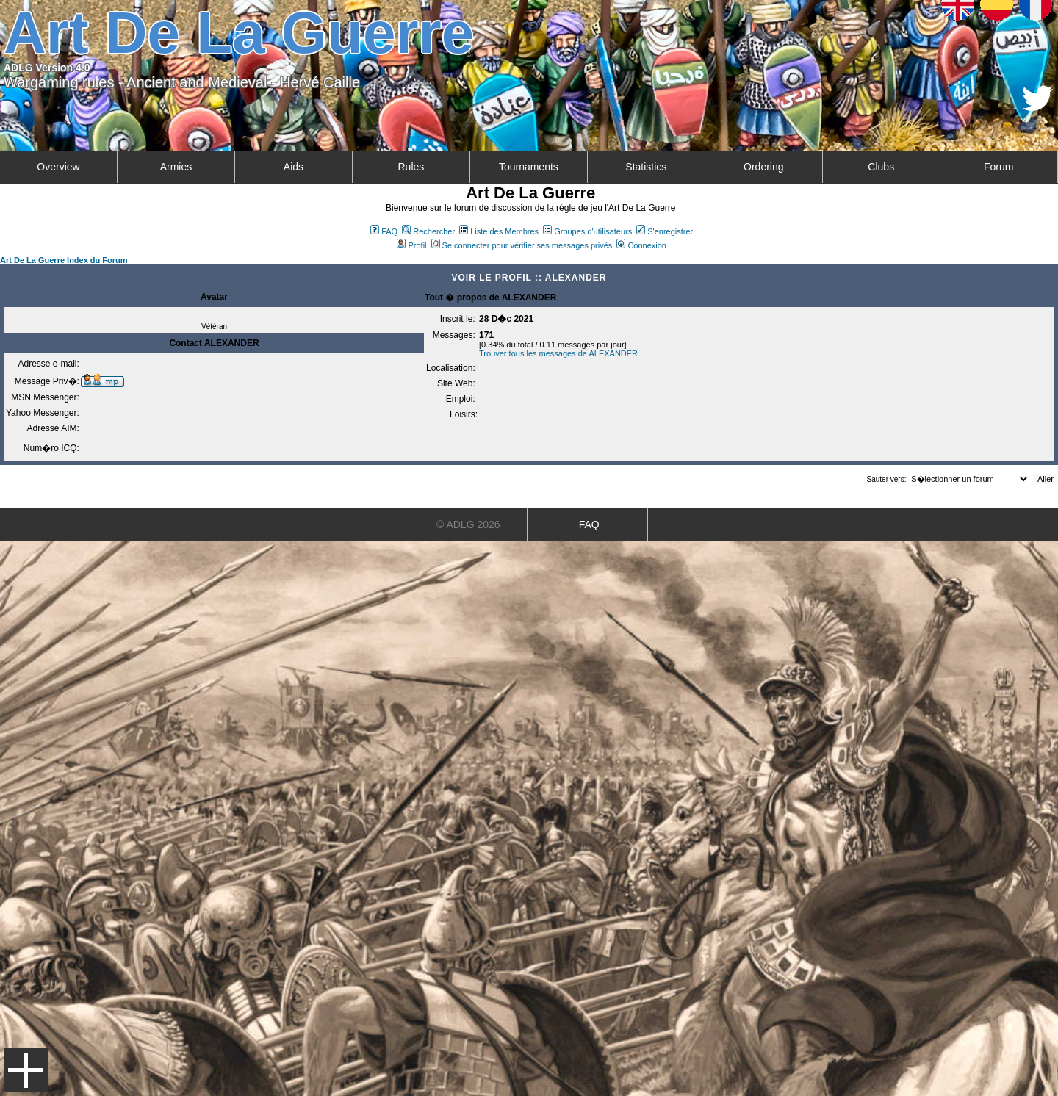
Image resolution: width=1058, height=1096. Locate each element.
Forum (998, 167)
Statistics (645, 167)
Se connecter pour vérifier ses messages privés (522, 245)
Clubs (881, 167)
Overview (58, 167)
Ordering (763, 167)
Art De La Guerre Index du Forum (64, 260)
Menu (26, 1070)
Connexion (641, 245)
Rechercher (428, 231)
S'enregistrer (664, 231)
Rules (410, 167)
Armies (176, 167)
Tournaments (528, 167)
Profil (411, 245)
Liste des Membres (499, 231)
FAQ (383, 231)
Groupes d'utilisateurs (587, 231)
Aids (293, 167)
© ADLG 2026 (468, 524)
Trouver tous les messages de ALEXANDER (558, 353)
